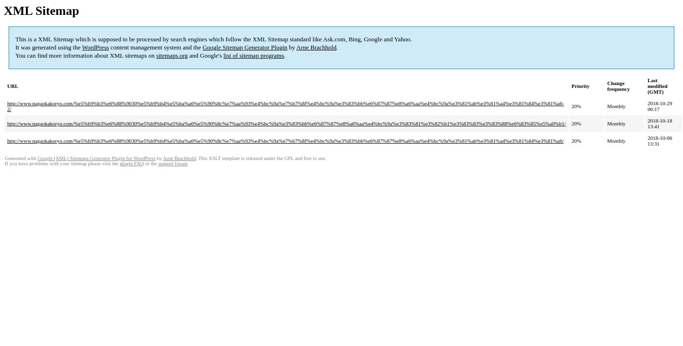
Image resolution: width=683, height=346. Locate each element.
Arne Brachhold (316, 47)
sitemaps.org (172, 55)
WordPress (95, 47)
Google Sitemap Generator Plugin (245, 47)
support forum (172, 163)
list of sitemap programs (253, 55)
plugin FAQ (132, 163)
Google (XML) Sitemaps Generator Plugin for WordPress (96, 158)
